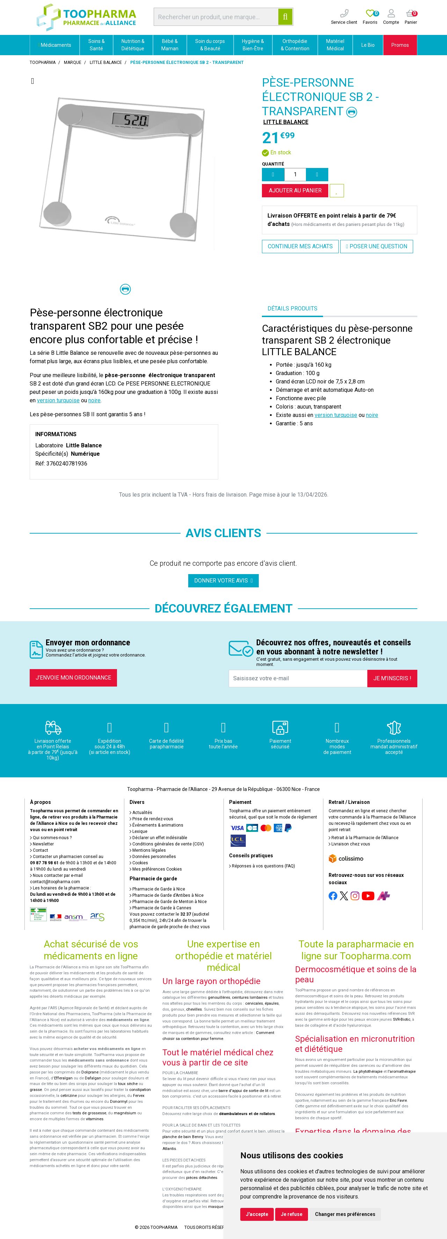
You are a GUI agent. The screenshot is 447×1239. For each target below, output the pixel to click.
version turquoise (58, 400)
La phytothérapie (367, 1071)
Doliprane (89, 1072)
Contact (39, 850)
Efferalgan (63, 1078)
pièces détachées (201, 1177)
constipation (140, 1089)
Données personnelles (153, 856)
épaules (272, 1003)
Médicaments (54, 45)
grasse (36, 1089)
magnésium (125, 1113)
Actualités (141, 812)
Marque (72, 62)
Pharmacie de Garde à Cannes (160, 908)
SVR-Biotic (401, 1019)
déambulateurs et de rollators (247, 1114)
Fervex (139, 1095)
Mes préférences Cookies (156, 869)
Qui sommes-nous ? (51, 837)
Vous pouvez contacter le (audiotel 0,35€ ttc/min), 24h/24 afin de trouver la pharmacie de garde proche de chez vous (170, 920)
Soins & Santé (96, 44)
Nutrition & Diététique (133, 44)
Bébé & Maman (169, 44)
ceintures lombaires (250, 997)
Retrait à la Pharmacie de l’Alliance (363, 837)
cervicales (254, 1003)
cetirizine (68, 1095)
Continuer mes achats (300, 246)
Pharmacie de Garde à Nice (157, 889)
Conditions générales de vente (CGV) (167, 844)
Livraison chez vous (349, 844)
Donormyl (118, 1101)
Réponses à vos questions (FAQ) (262, 866)
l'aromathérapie (402, 1071)
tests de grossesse (89, 1113)
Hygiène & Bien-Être (253, 44)
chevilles (194, 1009)
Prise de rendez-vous (151, 818)
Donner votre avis (223, 580)
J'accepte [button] (257, 1214)
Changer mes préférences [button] (345, 1214)
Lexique (138, 831)
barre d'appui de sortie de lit (243, 1090)
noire (94, 400)
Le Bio (368, 45)
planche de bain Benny (182, 1137)
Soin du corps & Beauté (210, 44)
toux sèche (128, 1084)
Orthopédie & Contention (295, 44)
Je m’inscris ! (392, 678)
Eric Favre (398, 1100)
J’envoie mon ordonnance (73, 677)
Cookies (139, 862)
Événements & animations (156, 825)
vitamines (94, 1119)
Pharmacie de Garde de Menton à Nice (168, 901)
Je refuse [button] (291, 1214)
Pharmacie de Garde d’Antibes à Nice (167, 895)
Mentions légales (148, 850)
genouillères (219, 997)
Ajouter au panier (295, 190)
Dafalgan (93, 1078)
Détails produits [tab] (292, 308)
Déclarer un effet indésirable (158, 837)
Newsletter (42, 844)
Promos (400, 45)
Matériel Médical (335, 44)
